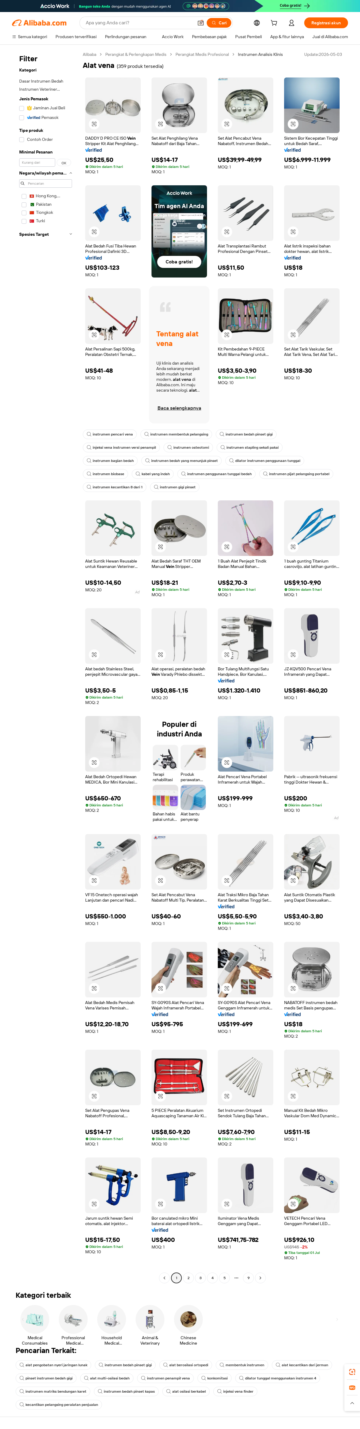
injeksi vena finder (235, 1391)
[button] (200, 22)
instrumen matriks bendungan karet (53, 1391)
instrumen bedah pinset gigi (246, 434)
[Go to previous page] (164, 1278)
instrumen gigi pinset (175, 487)
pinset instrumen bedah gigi (46, 1378)
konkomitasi (214, 1378)
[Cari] (219, 23)
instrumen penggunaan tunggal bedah (216, 474)
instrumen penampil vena (165, 1378)
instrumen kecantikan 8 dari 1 (114, 487)
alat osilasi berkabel (186, 1391)
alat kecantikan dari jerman (302, 1365)
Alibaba (89, 54)
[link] (352, 1372)
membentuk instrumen (242, 1365)
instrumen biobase (105, 474)
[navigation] (46, 667)
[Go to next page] (260, 1278)
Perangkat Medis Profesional (202, 54)
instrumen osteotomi (188, 447)
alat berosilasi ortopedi (185, 1365)
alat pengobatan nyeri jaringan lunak (53, 1365)
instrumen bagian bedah (110, 460)
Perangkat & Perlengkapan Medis (135, 54)
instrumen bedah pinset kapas (126, 1391)
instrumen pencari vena (110, 434)
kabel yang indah (153, 474)
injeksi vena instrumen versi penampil (121, 447)
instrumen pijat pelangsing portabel (296, 474)
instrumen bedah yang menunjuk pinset (181, 460)
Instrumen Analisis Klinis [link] (260, 54)
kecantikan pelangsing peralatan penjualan (59, 1404)
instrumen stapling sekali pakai (249, 447)
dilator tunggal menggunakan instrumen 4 (277, 1378)
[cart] (275, 23)
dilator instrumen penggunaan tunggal (264, 460)
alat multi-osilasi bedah (107, 1378)
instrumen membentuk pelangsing (176, 434)
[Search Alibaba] (139, 23)
